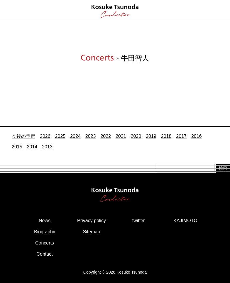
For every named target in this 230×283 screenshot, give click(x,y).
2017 (181, 136)
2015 (17, 146)
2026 (45, 136)
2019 (151, 136)
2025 (60, 136)
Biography (44, 231)
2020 (136, 136)
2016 (196, 136)
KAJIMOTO (185, 220)
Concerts (44, 242)
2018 (166, 136)
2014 (32, 146)
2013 (47, 146)
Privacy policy (91, 220)
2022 (105, 136)
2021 (121, 136)
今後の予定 (23, 136)
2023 (90, 136)
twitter (138, 220)
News (44, 220)
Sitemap (91, 231)
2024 (75, 136)
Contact (44, 254)
